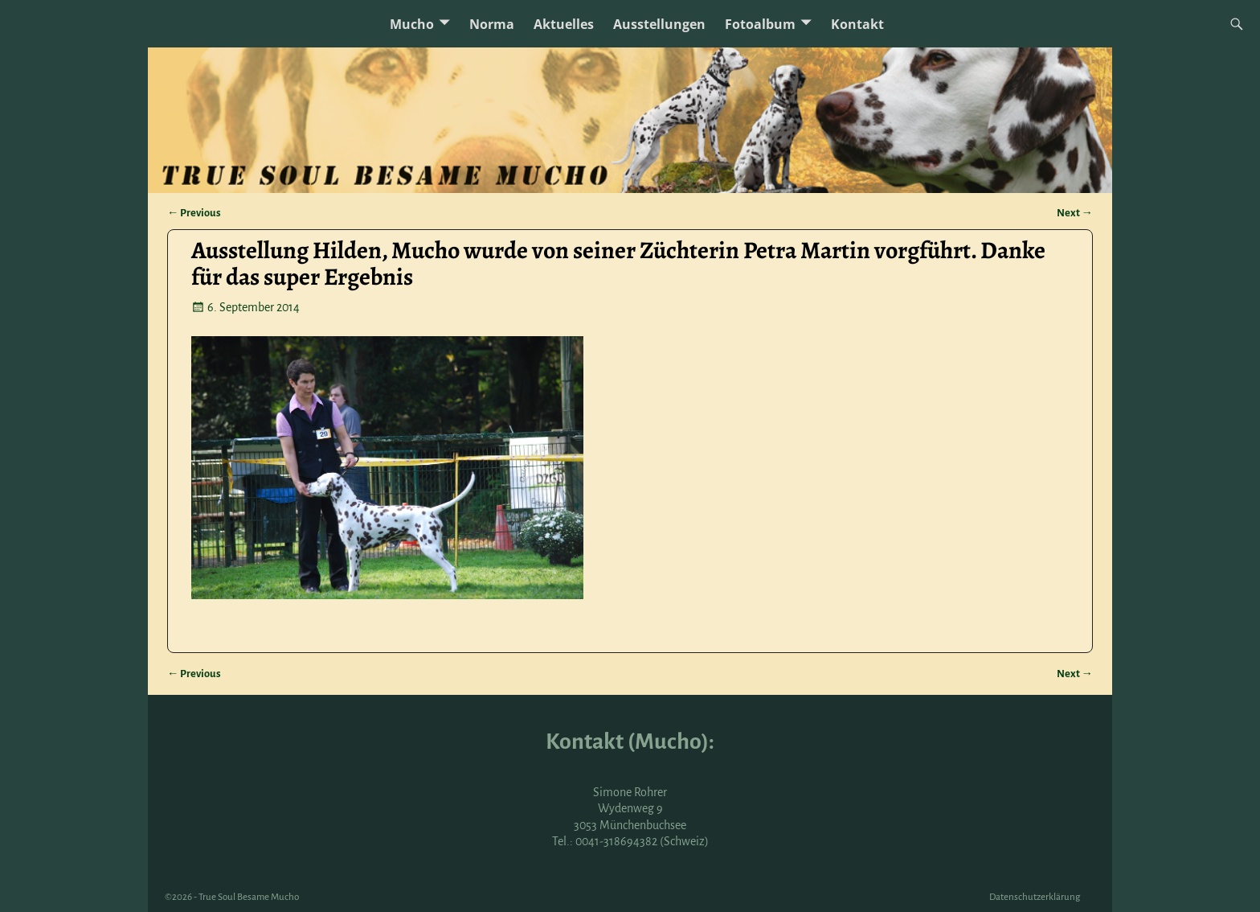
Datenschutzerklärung (1034, 897)
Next (1075, 213)
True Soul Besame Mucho (248, 897)
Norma (491, 24)
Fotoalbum (760, 24)
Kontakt (857, 24)
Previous (194, 213)
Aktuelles (564, 24)
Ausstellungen (659, 24)
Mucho (412, 24)
